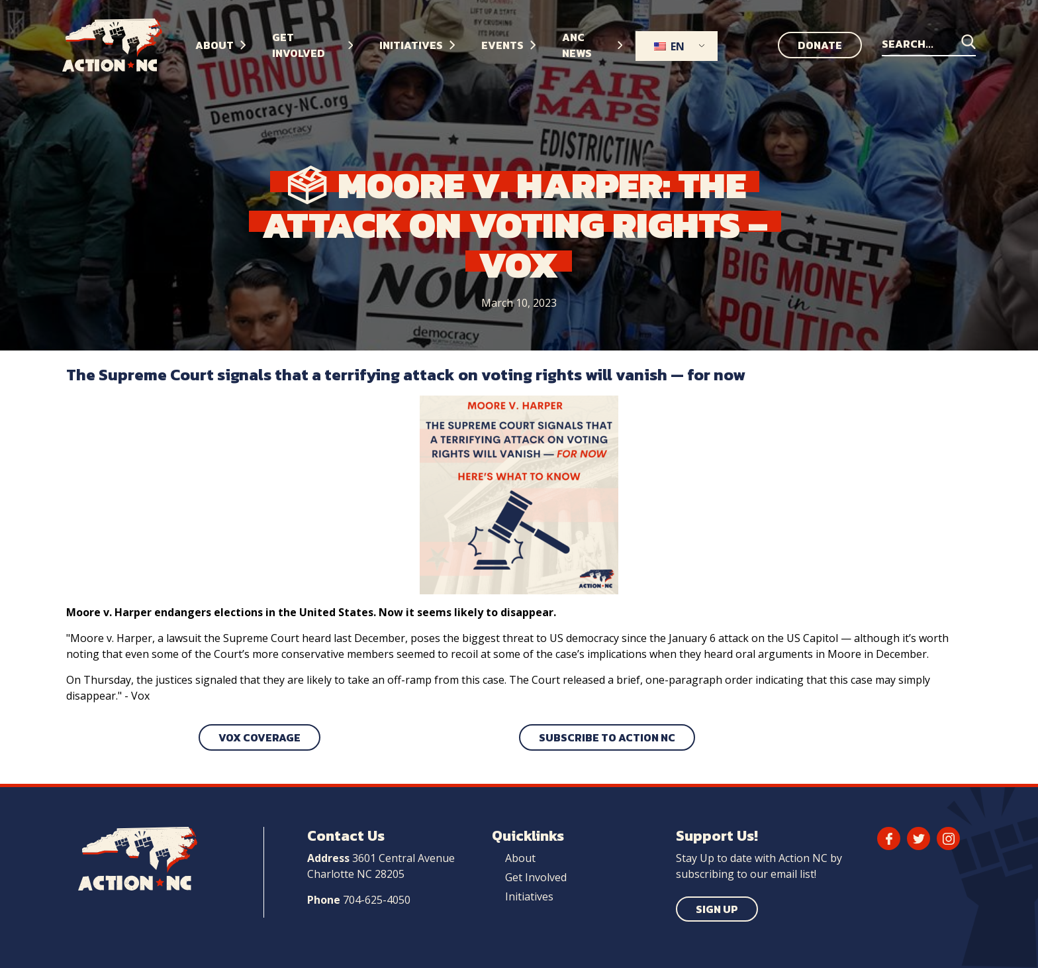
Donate (820, 45)
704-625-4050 (376, 899)
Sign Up (717, 909)
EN (669, 46)
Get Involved (536, 877)
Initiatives (529, 896)
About (520, 858)
